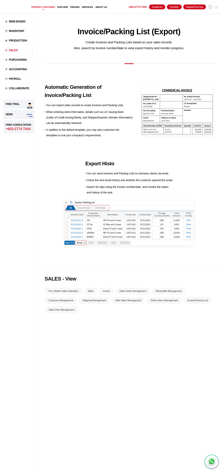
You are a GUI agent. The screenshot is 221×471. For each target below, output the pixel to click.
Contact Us (157, 7)
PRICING (74, 7)
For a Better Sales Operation (63, 295)
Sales (90, 295)
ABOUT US (101, 7)
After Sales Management (128, 305)
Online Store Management (164, 305)
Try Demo (174, 7)
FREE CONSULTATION (19, 127)
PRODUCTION (18, 40)
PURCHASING (18, 59)
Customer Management (60, 305)
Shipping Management (94, 305)
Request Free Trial (194, 7)
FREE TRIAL (13, 104)
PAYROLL (15, 78)
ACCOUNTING (18, 69)
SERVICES (87, 7)
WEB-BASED (17, 21)
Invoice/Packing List (197, 305)
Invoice (106, 295)
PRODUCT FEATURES (43, 7)
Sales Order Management (132, 295)
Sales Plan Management (61, 314)
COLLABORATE (19, 88)
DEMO (9, 114)
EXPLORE (62, 7)
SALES (13, 50)
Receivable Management (169, 295)
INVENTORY (16, 31)
